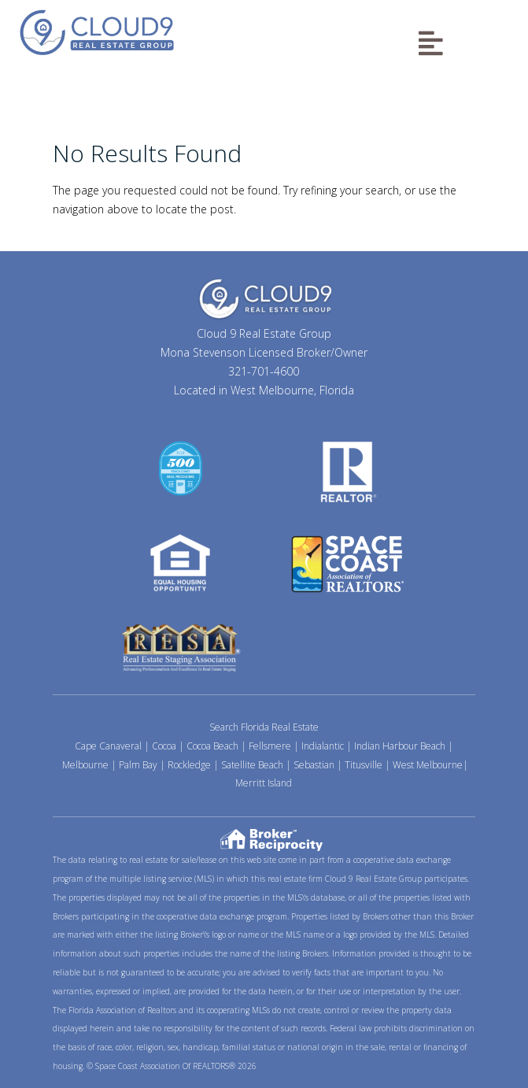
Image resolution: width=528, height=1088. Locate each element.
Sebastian (314, 765)
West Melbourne (428, 765)
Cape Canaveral (108, 746)
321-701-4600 (263, 371)
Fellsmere (270, 746)
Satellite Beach (252, 765)
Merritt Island (263, 783)
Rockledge (189, 765)
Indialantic (322, 746)
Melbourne (85, 765)
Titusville (363, 765)
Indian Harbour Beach (399, 746)
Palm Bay (138, 765)
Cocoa (164, 746)
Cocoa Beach (212, 746)
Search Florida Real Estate (264, 727)
